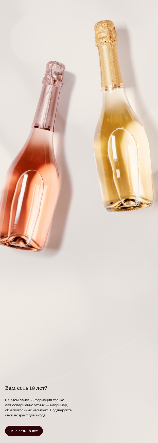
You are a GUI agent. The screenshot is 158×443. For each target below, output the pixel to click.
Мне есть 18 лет (24, 431)
